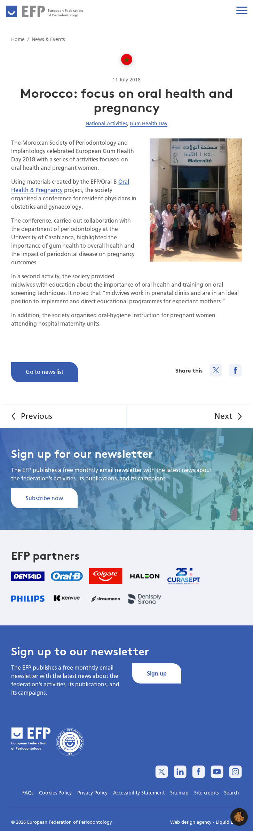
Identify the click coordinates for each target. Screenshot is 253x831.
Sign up (157, 673)
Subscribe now (44, 498)
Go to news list (44, 371)
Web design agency (191, 822)
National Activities (106, 123)
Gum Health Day (148, 123)
